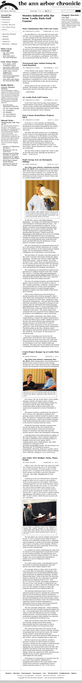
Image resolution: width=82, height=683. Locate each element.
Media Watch (7, 85)
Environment (37, 673)
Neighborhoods (64, 673)
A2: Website (7, 112)
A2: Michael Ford (9, 116)
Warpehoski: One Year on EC (10, 123)
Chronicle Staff (32, 31)
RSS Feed (46, 675)
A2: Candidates (8, 110)
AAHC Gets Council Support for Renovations (10, 72)
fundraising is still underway (32, 234)
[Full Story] (54, 58)
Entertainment (26, 673)
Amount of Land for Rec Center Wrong (10, 164)
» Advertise (5, 39)
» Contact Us (5, 41)
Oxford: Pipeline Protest (8, 88)
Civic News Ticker (9, 62)
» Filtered (13, 44)
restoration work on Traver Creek (47, 108)
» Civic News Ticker (8, 27)
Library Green (48, 318)
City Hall (65, 17)
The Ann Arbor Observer (8, 53)
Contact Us (61, 675)
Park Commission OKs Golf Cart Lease (40, 29)
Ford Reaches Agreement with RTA (10, 105)
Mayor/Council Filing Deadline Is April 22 (11, 154)
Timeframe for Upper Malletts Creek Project (11, 157)
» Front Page (5, 20)
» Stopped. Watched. (8, 25)
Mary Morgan (31, 164)
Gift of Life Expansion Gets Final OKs (11, 76)
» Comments (5, 22)
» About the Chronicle (8, 34)
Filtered (53, 675)
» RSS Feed (5, 44)
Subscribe (33, 11)
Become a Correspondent (25, 675)
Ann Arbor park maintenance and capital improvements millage (39, 274)
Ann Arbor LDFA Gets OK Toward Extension (11, 68)
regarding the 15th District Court (34, 494)
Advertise (39, 675)
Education (16, 673)
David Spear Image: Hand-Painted (10, 160)
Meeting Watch (53, 673)
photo (69, 25)
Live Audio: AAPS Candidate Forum (9, 64)
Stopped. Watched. (70, 15)
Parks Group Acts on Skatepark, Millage (37, 161)
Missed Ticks (7, 120)
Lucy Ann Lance (9, 56)
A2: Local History (9, 114)
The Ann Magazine (10, 57)
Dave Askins (30, 462)
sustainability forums (37, 445)
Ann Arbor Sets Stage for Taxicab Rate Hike (11, 80)
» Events (4, 30)
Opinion (73, 673)
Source (47, 110)
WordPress (60, 677)
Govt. (44, 673)
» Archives (4, 36)
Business (8, 673)
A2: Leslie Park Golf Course (35, 97)
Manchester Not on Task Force (10, 150)
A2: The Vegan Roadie (11, 108)
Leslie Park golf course (51, 104)
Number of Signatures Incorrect (11, 147)
